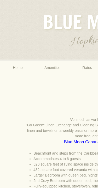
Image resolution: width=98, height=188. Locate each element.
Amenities (52, 68)
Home (17, 68)
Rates (87, 68)
